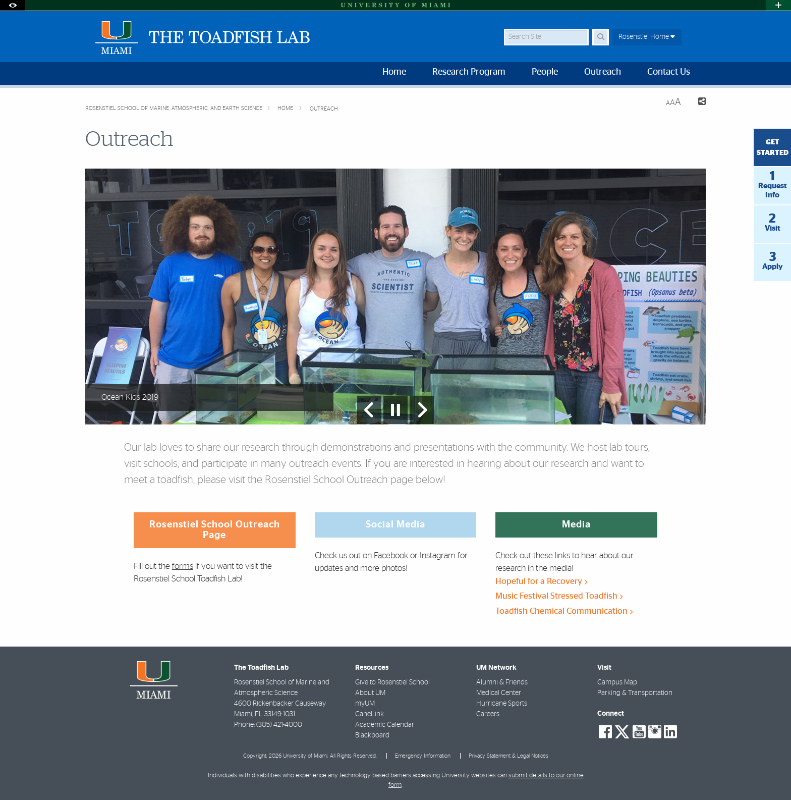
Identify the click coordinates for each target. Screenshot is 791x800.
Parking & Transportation (634, 693)
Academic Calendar (384, 724)
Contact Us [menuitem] (668, 72)
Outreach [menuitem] (602, 72)
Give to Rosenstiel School (392, 682)
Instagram (438, 555)
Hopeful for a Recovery (541, 581)
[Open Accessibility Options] (12, 5)
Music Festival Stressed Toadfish (559, 596)
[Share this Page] (697, 102)
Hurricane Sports (501, 703)
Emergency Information (422, 756)
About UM (370, 693)
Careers (487, 714)
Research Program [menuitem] (468, 72)
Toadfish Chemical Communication (564, 611)
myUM (365, 703)
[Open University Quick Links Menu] (778, 5)
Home (286, 108)
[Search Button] (600, 37)
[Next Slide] (422, 410)
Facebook (391, 555)
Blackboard (372, 735)
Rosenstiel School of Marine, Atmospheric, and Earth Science (173, 108)
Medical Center (498, 693)
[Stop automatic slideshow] (395, 410)
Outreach (324, 109)
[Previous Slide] (369, 410)
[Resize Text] (673, 102)
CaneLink (369, 714)
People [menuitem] (545, 72)
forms (182, 566)
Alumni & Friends (502, 682)
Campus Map (617, 682)
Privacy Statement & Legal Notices (508, 756)
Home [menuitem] (394, 72)
